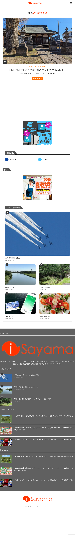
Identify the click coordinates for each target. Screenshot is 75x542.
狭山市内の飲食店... (45, 316)
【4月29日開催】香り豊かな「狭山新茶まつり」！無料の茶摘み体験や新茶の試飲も (43, 416)
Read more (37, 78)
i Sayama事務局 (27, 74)
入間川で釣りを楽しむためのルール (26, 387)
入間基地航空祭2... (12, 258)
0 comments (51, 74)
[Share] (5, 62)
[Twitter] (54, 159)
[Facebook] (21, 159)
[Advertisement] (17, 104)
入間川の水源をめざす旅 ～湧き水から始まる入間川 (32, 399)
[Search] (74, 3)
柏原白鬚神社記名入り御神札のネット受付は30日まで (37, 70)
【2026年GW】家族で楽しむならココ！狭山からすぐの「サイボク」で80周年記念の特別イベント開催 (44, 429)
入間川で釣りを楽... (11, 287)
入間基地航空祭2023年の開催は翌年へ (27, 375)
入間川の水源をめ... (45, 287)
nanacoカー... (9, 316)
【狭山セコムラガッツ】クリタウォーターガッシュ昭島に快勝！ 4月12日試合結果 (43, 439)
